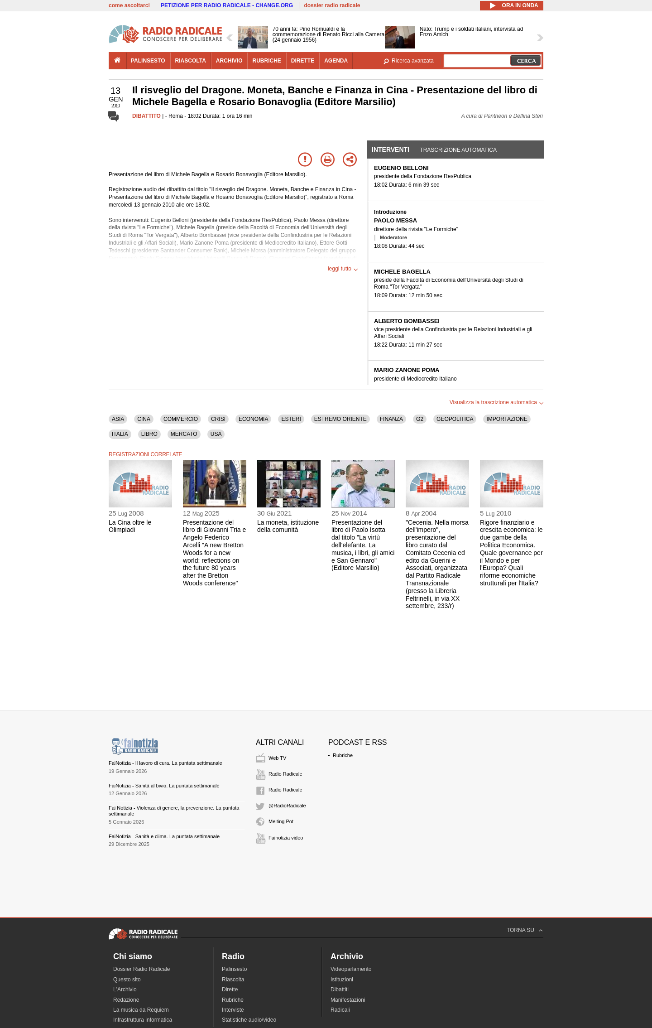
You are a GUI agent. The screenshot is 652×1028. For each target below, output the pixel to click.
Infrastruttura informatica (142, 1020)
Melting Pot (280, 821)
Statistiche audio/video (249, 1020)
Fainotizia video (285, 837)
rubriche (266, 61)
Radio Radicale (285, 774)
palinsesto (148, 61)
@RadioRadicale (287, 805)
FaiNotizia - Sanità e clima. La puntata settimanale (164, 836)
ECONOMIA (253, 419)
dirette (302, 61)
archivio (229, 61)
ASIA (118, 419)
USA (216, 434)
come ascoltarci (129, 5)
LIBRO (149, 434)
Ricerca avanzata (413, 61)
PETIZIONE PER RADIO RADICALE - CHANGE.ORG (227, 5)
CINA (143, 419)
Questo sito (127, 979)
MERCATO (184, 434)
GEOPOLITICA (454, 419)
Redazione (126, 1000)
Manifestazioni (348, 1000)
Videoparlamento (351, 969)
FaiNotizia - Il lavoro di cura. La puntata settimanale (165, 763)
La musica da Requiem (141, 1010)
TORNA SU (520, 930)
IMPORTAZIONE (506, 419)
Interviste (233, 1010)
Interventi (390, 149)
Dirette (230, 989)
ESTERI (291, 419)
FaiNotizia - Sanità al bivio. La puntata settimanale (164, 785)
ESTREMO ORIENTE (340, 419)
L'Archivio (125, 989)
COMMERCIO (180, 419)
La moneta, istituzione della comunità (288, 526)
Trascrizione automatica (458, 150)
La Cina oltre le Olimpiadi (130, 526)
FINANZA (391, 419)
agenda (336, 61)
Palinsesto (234, 969)
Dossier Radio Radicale (141, 969)
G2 (419, 419)
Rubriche (343, 755)
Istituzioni (342, 979)
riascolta (190, 61)
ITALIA (120, 434)
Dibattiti (340, 989)
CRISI (218, 419)
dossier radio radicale (332, 5)
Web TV (277, 758)
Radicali (340, 1010)
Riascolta (233, 979)
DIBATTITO (146, 116)
